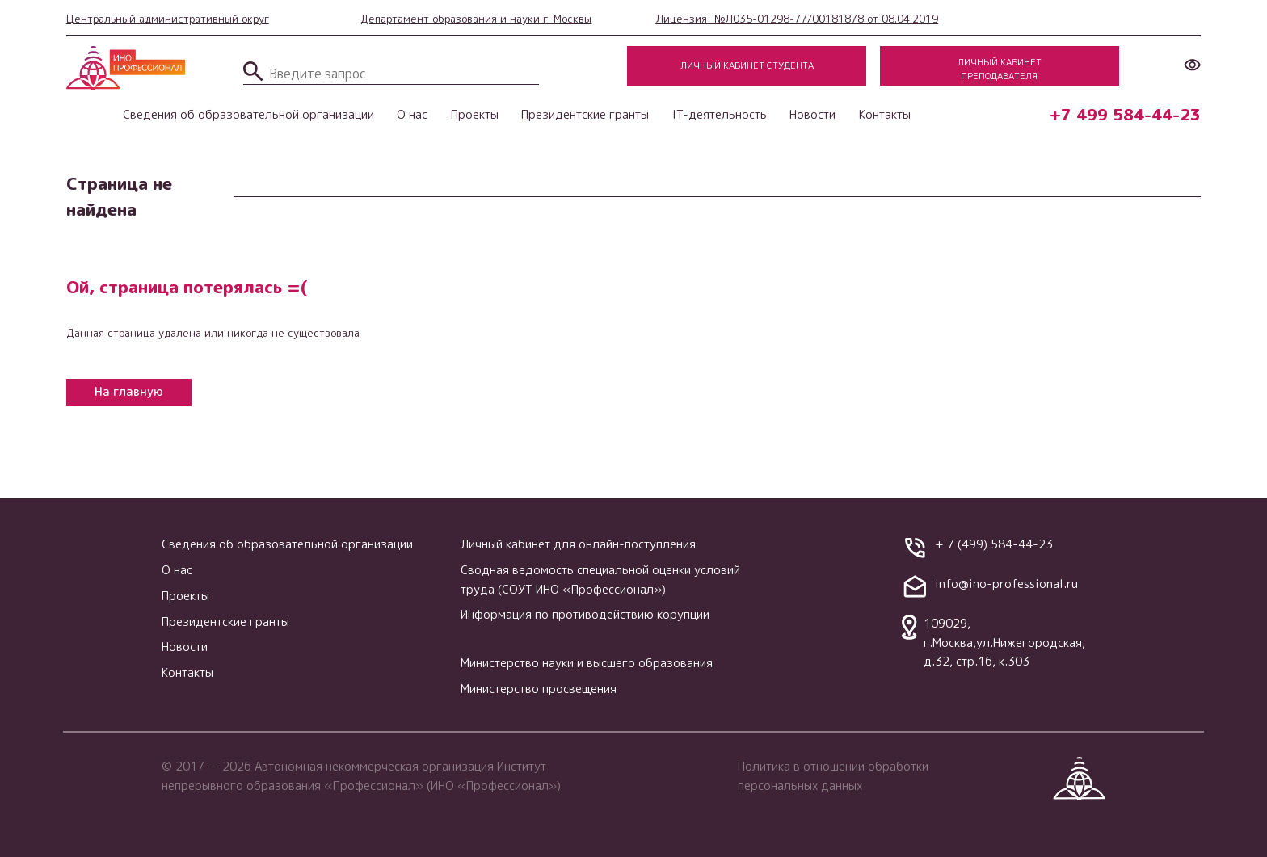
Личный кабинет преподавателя (1000, 69)
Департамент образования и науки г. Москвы (475, 18)
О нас (412, 114)
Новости (812, 114)
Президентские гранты (585, 114)
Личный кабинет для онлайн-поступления (578, 544)
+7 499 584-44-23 (1125, 114)
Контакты (885, 114)
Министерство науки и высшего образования (587, 662)
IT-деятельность (719, 114)
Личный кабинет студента (747, 65)
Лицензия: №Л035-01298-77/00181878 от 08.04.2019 (796, 18)
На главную (129, 391)
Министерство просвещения (539, 688)
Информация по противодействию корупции (585, 614)
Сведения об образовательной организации (248, 114)
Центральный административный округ (167, 18)
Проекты (475, 114)
